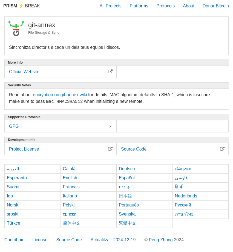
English (70, 177)
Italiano (70, 196)
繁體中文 (127, 223)
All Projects (111, 6)
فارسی (181, 177)
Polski (69, 205)
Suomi (13, 187)
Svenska (127, 214)
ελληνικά (183, 168)
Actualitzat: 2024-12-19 (113, 239)
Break (21, 6)
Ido (10, 196)
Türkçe (13, 223)
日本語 (125, 196)
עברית (125, 187)
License (39, 239)
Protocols (165, 6)
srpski (12, 214)
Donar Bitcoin (216, 6)
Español (127, 177)
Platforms (139, 6)
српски (70, 214)
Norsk (12, 205)
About (188, 6)
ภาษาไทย (184, 214)
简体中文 (71, 223)
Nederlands (186, 196)
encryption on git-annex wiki (60, 94)
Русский (183, 205)
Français (71, 187)
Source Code (69, 239)
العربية (13, 168)
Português (129, 205)
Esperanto (17, 177)
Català (69, 168)
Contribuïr (14, 239)
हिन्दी (179, 187)
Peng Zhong (161, 239)
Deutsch (127, 168)
